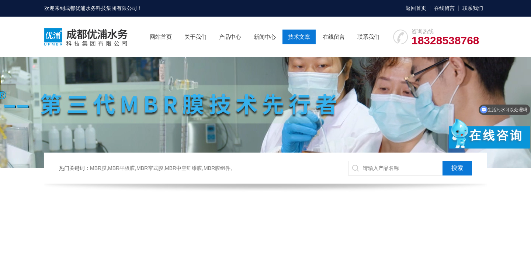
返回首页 (416, 8)
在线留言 (444, 8)
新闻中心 (265, 37)
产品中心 (230, 37)
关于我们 (195, 37)
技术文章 (299, 37)
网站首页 (161, 37)
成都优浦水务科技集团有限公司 (101, 8)
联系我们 (472, 8)
